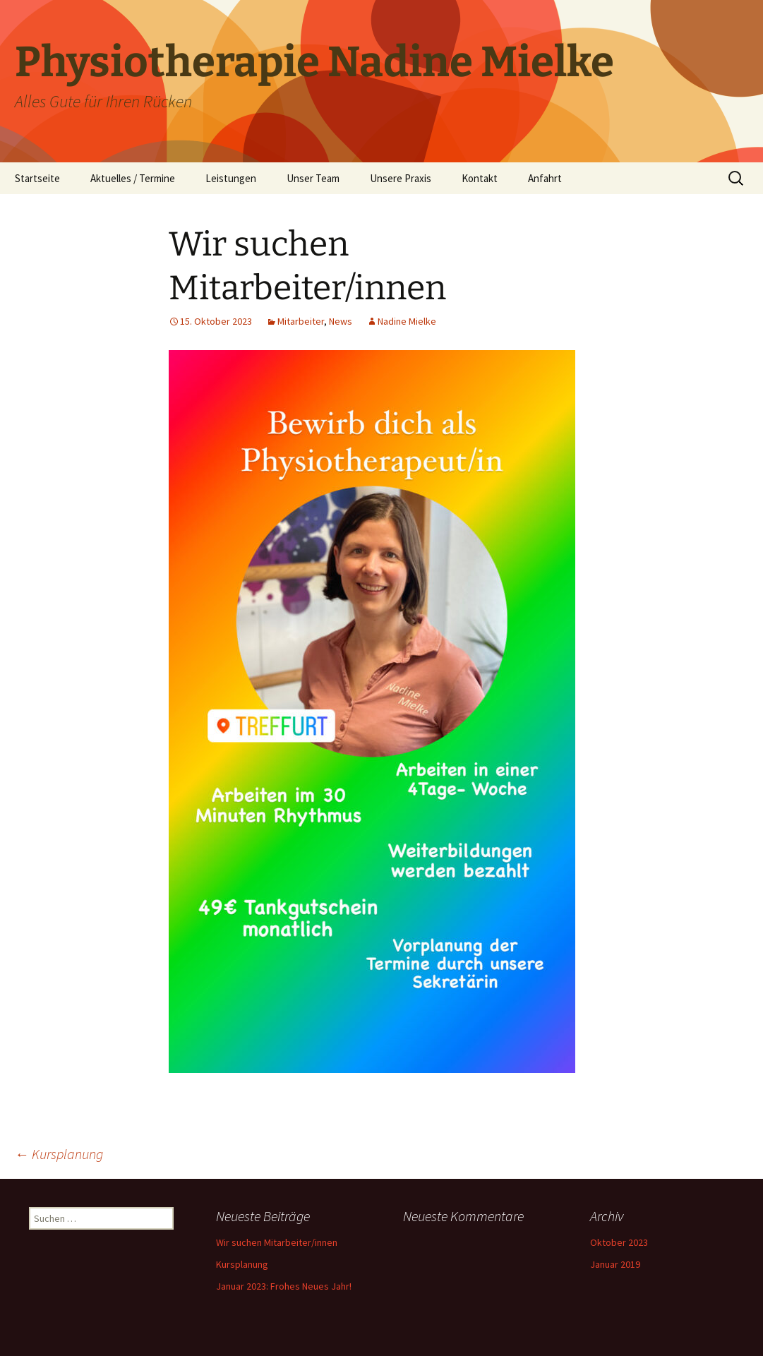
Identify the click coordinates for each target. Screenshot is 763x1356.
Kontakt (480, 178)
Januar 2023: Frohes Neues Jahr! (284, 1286)
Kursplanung (59, 1154)
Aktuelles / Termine (132, 178)
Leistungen (230, 178)
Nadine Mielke (407, 321)
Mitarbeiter (300, 321)
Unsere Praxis (400, 178)
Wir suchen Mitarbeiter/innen (276, 1242)
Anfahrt (545, 178)
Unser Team (313, 178)
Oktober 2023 (619, 1242)
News (340, 321)
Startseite (37, 178)
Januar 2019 (615, 1264)
